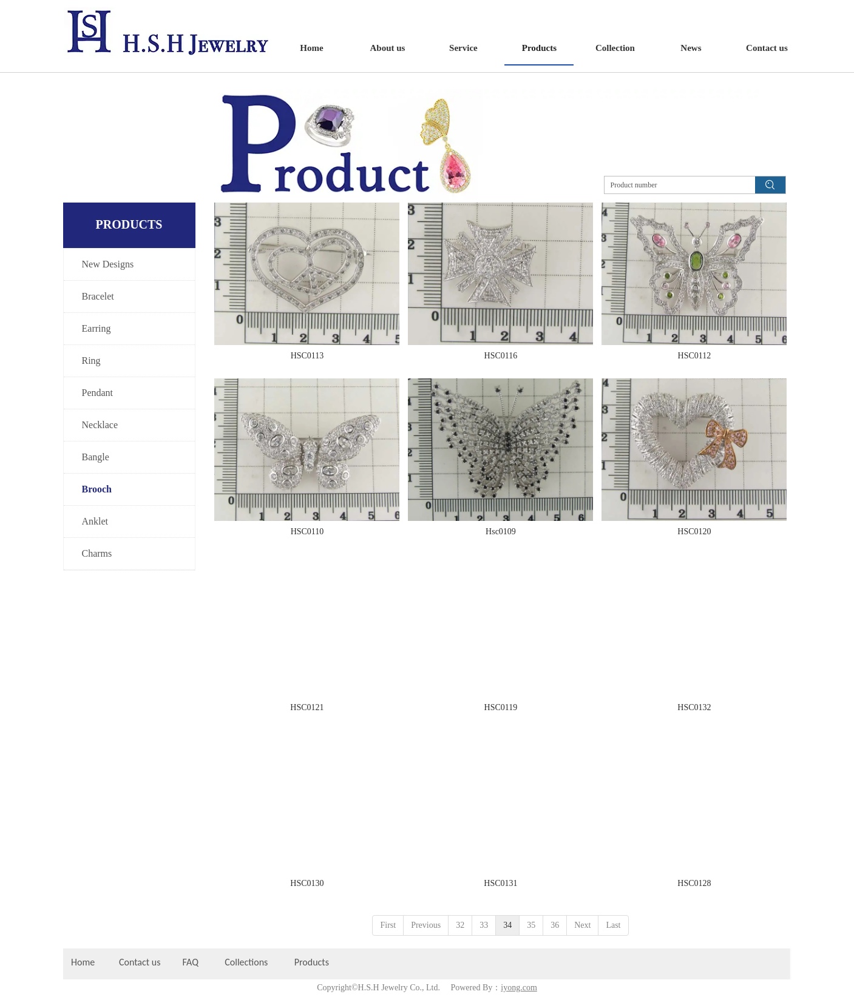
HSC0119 (501, 707)
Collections (246, 962)
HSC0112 (694, 355)
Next (582, 925)
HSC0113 (307, 355)
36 (555, 925)
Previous (426, 925)
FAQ (190, 962)
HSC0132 (694, 707)
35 (531, 925)
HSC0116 (501, 355)
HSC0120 (694, 531)
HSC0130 (307, 883)
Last (613, 925)
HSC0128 (694, 883)
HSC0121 (307, 707)
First (388, 925)
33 (484, 925)
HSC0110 (307, 531)
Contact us (140, 962)
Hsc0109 (501, 531)
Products (312, 962)
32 (460, 925)
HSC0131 (500, 883)
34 (507, 925)
